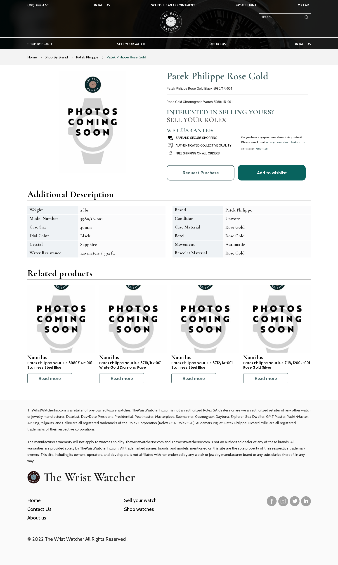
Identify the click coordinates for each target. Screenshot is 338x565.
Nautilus (262, 149)
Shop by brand (39, 44)
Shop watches (139, 509)
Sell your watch (131, 44)
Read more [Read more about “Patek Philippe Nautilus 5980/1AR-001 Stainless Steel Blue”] (49, 378)
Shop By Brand (56, 57)
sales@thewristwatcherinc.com (285, 142)
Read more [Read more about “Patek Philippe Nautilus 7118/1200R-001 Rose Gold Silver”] (266, 378)
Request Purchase (200, 173)
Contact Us (100, 5)
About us (218, 44)
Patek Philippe (87, 57)
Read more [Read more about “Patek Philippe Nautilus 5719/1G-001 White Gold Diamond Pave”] (122, 378)
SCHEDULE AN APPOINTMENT (173, 5)
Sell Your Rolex (196, 120)
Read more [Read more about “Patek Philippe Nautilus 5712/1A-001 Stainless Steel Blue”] (193, 378)
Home (32, 57)
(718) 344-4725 (38, 5)
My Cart (304, 5)
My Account (246, 5)
